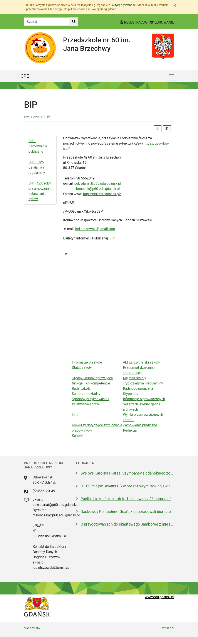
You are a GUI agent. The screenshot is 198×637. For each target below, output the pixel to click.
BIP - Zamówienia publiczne (38, 146)
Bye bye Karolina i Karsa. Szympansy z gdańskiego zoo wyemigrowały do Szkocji (127, 473)
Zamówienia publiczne (140, 425)
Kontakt (77, 436)
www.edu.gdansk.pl (159, 597)
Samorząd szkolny (86, 394)
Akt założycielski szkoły (141, 362)
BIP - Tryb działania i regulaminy (37, 167)
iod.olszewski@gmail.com (95, 229)
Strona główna (33, 116)
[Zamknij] (174, 5)
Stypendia (130, 394)
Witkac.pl (168, 628)
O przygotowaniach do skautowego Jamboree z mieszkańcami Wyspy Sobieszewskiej (127, 524)
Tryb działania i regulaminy (143, 383)
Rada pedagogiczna (138, 388)
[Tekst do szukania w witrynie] (46, 21)
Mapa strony (32, 628)
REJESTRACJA (134, 22)
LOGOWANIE (161, 22)
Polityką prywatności (123, 5)
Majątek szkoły (134, 378)
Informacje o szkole (87, 362)
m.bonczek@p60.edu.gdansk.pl (96, 189)
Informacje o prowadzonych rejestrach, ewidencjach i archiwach (144, 404)
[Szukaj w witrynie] (73, 21)
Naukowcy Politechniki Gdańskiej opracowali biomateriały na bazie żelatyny (127, 511)
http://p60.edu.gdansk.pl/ (102, 194)
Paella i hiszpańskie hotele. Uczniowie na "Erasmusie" (126, 499)
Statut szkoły (82, 367)
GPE (25, 76)
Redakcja (130, 430)
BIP (112, 238)
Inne (75, 415)
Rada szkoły (81, 388)
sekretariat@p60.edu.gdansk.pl (97, 183)
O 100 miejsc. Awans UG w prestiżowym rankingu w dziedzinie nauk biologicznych (127, 486)
